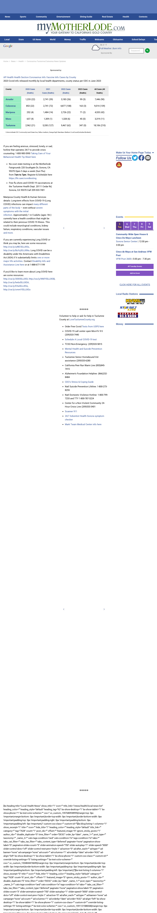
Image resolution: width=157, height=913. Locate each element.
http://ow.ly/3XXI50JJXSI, (15, 279)
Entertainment (63, 16)
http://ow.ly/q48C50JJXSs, (16, 246)
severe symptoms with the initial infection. (23, 211)
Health (126, 16)
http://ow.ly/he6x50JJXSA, (16, 282)
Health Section (21, 77)
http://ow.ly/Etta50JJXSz (15, 286)
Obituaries (118, 39)
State (21, 39)
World (52, 39)
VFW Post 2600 (123, 259)
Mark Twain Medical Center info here (83, 424)
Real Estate (107, 16)
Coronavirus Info (37, 77)
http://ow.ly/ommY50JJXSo (17, 289)
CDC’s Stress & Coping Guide (79, 382)
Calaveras (11, 106)
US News (37, 39)
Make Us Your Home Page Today (133, 152)
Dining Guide (86, 16)
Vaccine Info (52, 77)
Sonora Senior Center (126, 241)
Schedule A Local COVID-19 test (81, 339)
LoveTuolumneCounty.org (82, 319)
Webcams (99, 39)
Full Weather (105, 48)
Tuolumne (10, 125)
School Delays (138, 39)
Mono (8, 119)
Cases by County (67, 77)
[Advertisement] (136, 349)
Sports (23, 16)
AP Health (8, 77)
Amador (10, 99)
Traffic (83, 39)
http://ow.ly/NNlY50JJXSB (42, 279)
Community (41, 16)
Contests (143, 16)
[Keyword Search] (136, 50)
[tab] (119, 226)
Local (7, 39)
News (7, 16)
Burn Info (117, 48)
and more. (8, 232)
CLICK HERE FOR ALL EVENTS (135, 284)
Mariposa (10, 112)
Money (67, 39)
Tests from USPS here (93, 326)
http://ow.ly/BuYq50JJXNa (16, 250)
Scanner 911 (71, 411)
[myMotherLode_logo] (80, 28)
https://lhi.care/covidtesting (22, 178)
